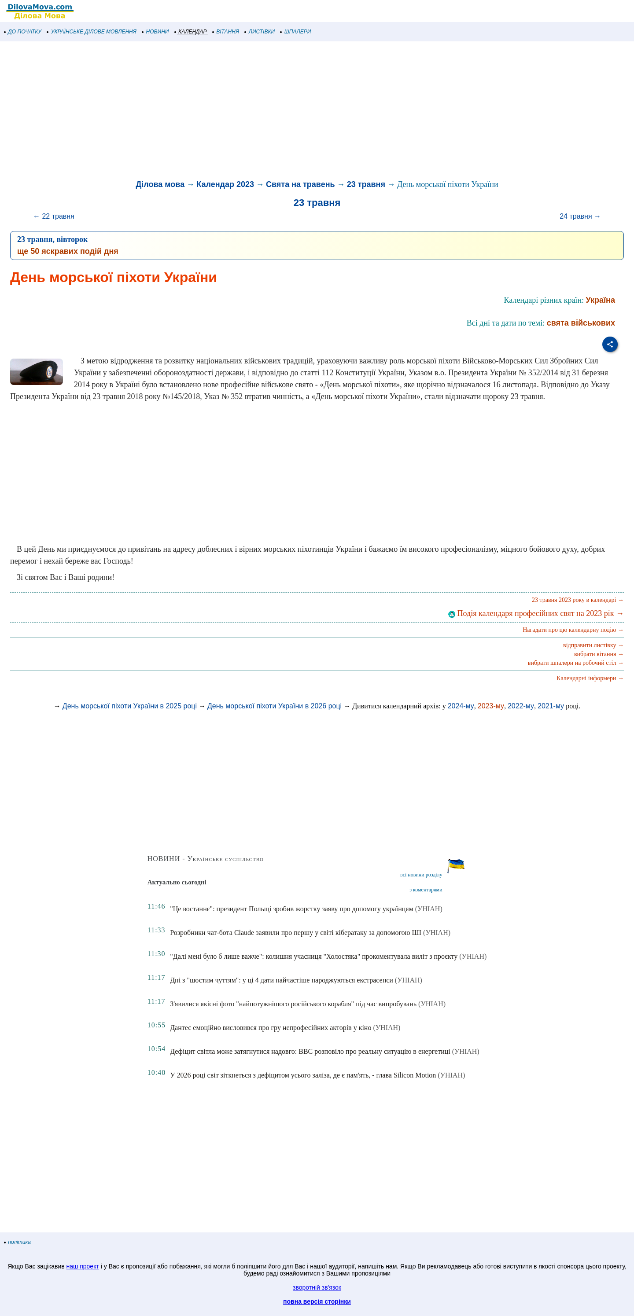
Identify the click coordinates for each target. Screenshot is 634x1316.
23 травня (366, 184)
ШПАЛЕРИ (295, 32)
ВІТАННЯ (225, 32)
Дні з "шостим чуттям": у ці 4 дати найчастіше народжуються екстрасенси (281, 980)
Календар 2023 (225, 184)
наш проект (82, 1266)
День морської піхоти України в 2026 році (274, 706)
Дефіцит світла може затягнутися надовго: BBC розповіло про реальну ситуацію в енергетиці (310, 1051)
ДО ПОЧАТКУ (23, 32)
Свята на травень (300, 184)
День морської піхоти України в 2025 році (130, 706)
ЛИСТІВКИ (259, 32)
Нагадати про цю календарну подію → (573, 630)
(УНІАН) (428, 909)
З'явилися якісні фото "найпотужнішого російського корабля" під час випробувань (293, 1004)
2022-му (521, 706)
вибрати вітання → (599, 654)
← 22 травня (53, 216)
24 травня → (580, 216)
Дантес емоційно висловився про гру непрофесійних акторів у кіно (270, 1027)
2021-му (551, 706)
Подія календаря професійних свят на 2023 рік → (536, 613)
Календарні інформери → (590, 678)
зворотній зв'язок (317, 1287)
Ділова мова (160, 184)
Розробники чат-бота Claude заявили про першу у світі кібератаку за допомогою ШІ (295, 932)
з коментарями (425, 890)
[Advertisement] (264, 111)
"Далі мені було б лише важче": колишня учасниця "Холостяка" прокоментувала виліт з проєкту (313, 956)
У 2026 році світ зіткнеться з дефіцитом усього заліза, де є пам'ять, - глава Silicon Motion (303, 1075)
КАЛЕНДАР (190, 32)
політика (17, 1242)
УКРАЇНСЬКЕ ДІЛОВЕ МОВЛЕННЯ (92, 32)
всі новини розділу (421, 875)
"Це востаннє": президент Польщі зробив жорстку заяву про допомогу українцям (291, 909)
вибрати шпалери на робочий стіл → (576, 663)
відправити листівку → (593, 645)
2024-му (461, 706)
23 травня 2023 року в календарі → (578, 600)
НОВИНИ (155, 32)
